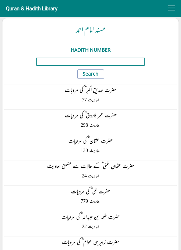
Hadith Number (91, 50)
